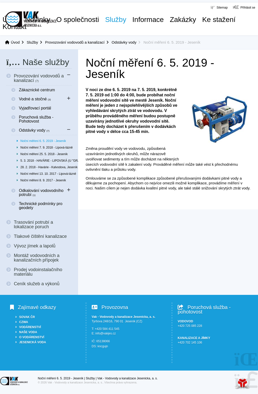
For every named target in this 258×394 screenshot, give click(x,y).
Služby (115, 19)
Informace (148, 19)
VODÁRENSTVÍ (30, 327)
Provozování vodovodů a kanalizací (75, 42)
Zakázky (183, 19)
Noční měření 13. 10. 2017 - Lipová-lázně (48, 174)
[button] (244, 7)
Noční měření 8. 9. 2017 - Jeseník (43, 180)
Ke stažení (218, 19)
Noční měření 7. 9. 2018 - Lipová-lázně (46, 147)
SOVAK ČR (27, 317)
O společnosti (77, 19)
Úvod (30, 19)
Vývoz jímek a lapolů (34, 245)
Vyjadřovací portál (35, 108)
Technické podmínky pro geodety (40, 206)
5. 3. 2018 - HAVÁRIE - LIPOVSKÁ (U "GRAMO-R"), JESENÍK (48, 160)
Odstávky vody (124, 42)
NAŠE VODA (28, 332)
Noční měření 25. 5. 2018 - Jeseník (44, 154)
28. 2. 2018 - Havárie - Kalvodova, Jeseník (48, 167)
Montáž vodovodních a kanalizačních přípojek (36, 258)
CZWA (23, 322)
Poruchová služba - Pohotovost (36, 119)
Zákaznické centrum (37, 90)
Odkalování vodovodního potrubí (41, 192)
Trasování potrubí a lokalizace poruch (33, 224)
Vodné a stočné (35, 99)
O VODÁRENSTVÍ (31, 337)
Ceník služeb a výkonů (36, 283)
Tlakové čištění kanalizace (40, 236)
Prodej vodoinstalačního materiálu (38, 272)
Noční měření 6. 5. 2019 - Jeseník (43, 141)
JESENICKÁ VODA (32, 342)
